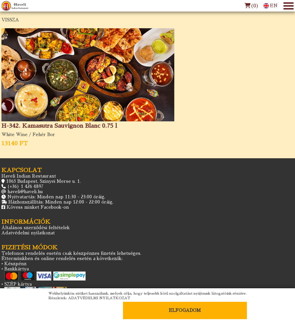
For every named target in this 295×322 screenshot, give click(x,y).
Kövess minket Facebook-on (38, 207)
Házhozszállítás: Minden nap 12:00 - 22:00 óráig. (61, 202)
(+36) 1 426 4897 (25, 186)
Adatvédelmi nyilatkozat (28, 233)
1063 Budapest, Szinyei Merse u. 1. (43, 181)
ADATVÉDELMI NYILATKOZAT (99, 298)
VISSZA (10, 20)
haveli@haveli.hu (25, 191)
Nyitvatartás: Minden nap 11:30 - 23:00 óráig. (56, 197)
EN (270, 6)
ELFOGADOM (185, 310)
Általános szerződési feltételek (35, 227)
